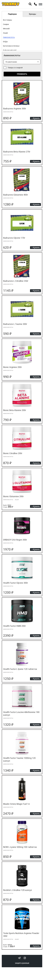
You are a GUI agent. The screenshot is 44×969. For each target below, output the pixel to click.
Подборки (12, 14)
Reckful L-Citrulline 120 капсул (17, 890)
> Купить (36, 118)
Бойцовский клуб (9, 50)
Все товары (7, 20)
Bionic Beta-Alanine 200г (14, 410)
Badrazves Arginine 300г (14, 108)
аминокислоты (8, 112)
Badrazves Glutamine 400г (15, 194)
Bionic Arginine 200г (12, 367)
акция (17, 499)
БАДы (5, 41)
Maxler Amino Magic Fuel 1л (16, 803)
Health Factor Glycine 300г (15, 582)
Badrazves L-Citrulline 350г (15, 280)
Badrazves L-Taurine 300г (15, 324)
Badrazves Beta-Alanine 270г (16, 151)
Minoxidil (6, 28)
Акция (5, 33)
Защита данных (22, 963)
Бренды (32, 14)
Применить (22, 74)
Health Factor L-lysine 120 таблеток (20, 669)
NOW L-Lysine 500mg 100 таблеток (20, 847)
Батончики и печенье (11, 46)
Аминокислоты (9, 37)
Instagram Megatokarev (24, 957)
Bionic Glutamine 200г (13, 496)
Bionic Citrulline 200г (12, 453)
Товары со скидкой (15, 67)
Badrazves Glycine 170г (14, 237)
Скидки (6, 24)
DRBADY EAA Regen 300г (15, 539)
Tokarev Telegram (19, 957)
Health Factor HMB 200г (14, 625)
